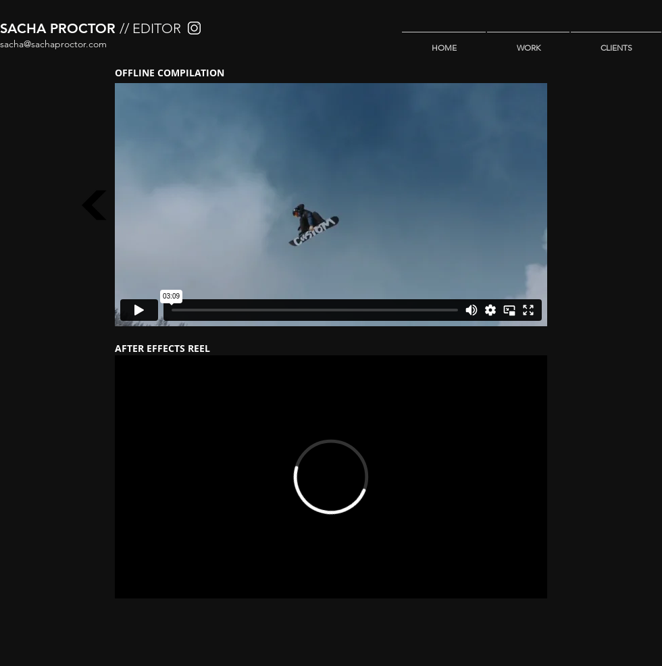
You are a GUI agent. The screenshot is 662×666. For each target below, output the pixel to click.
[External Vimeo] (331, 204)
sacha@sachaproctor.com (53, 44)
